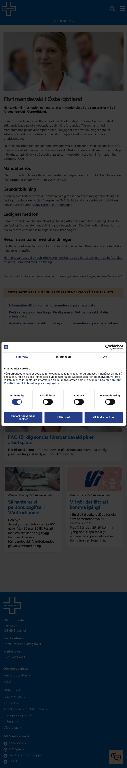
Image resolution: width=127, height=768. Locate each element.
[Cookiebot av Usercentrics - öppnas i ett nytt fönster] (108, 347)
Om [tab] (105, 356)
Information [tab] (63, 356)
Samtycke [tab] (22, 356)
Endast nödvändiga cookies (23, 417)
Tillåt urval (63, 417)
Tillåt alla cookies (103, 417)
